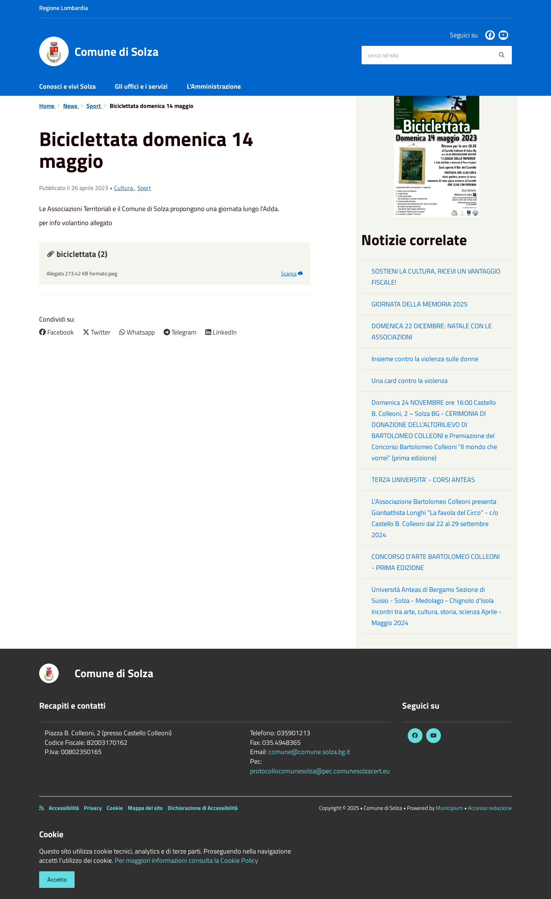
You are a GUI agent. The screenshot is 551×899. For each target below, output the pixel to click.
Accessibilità (64, 808)
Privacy (93, 808)
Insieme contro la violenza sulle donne (425, 359)
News (71, 105)
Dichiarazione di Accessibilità (203, 808)
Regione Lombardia (63, 7)
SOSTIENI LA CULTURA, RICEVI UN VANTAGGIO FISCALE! (436, 276)
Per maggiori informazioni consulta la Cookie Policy (186, 860)
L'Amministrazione (214, 86)
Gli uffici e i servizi (141, 86)
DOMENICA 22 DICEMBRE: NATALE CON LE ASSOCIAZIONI (432, 331)
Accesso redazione (490, 808)
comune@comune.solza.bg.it (309, 752)
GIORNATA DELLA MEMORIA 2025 (420, 304)
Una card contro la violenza (410, 381)
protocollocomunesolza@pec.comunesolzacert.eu (320, 771)
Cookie (115, 808)
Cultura (124, 187)
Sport (94, 105)
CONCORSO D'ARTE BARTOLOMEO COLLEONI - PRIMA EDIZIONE (436, 562)
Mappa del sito (145, 808)
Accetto (56, 879)
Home (47, 105)
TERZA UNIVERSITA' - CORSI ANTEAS (423, 480)
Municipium (449, 808)
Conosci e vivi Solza (67, 86)
